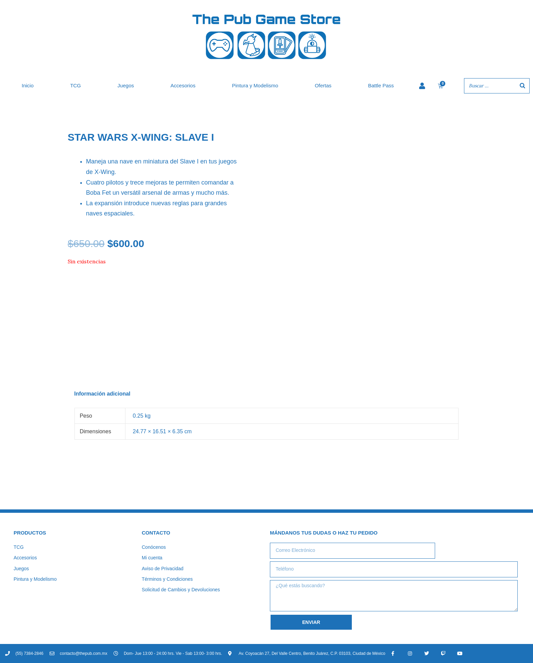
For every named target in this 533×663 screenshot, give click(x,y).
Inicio (28, 85)
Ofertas (323, 85)
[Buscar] (522, 85)
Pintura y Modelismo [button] (255, 85)
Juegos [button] (126, 85)
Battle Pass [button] (381, 85)
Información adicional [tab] (102, 394)
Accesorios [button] (183, 85)
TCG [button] (75, 85)
